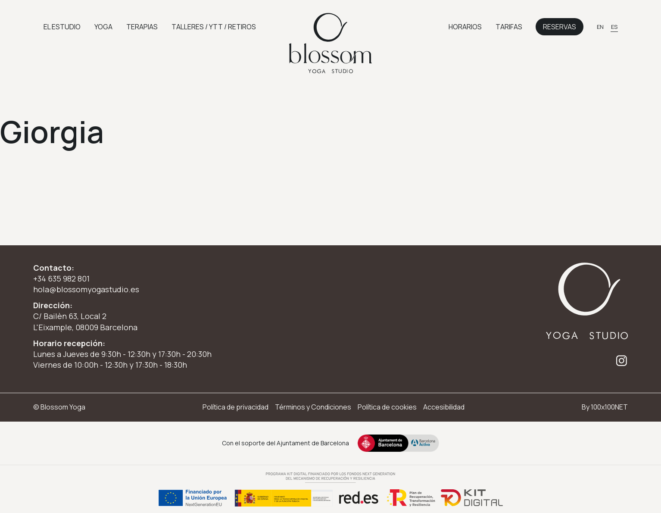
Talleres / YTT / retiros (213, 26)
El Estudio (62, 26)
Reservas (559, 26)
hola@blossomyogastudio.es (86, 289)
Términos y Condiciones (313, 407)
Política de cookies (387, 407)
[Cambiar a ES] (614, 27)
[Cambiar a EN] (600, 27)
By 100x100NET (605, 407)
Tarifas (509, 26)
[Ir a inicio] (330, 43)
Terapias (142, 26)
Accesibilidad (444, 407)
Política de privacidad (235, 407)
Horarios (465, 26)
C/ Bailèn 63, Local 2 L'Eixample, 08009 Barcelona (85, 321)
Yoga (103, 26)
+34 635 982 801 (61, 278)
